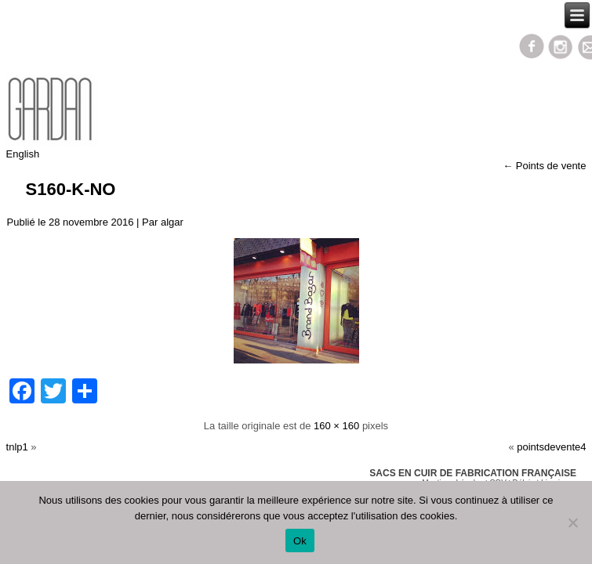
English (23, 154)
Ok (300, 541)
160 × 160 (336, 426)
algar (172, 222)
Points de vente (544, 166)
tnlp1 (17, 447)
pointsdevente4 (551, 447)
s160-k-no (71, 189)
